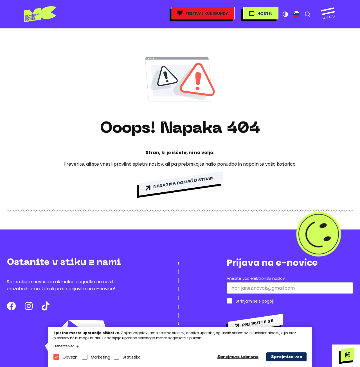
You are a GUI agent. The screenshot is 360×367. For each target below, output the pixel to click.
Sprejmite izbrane (237, 357)
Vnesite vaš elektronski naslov (256, 278)
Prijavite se (257, 323)
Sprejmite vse (286, 357)
